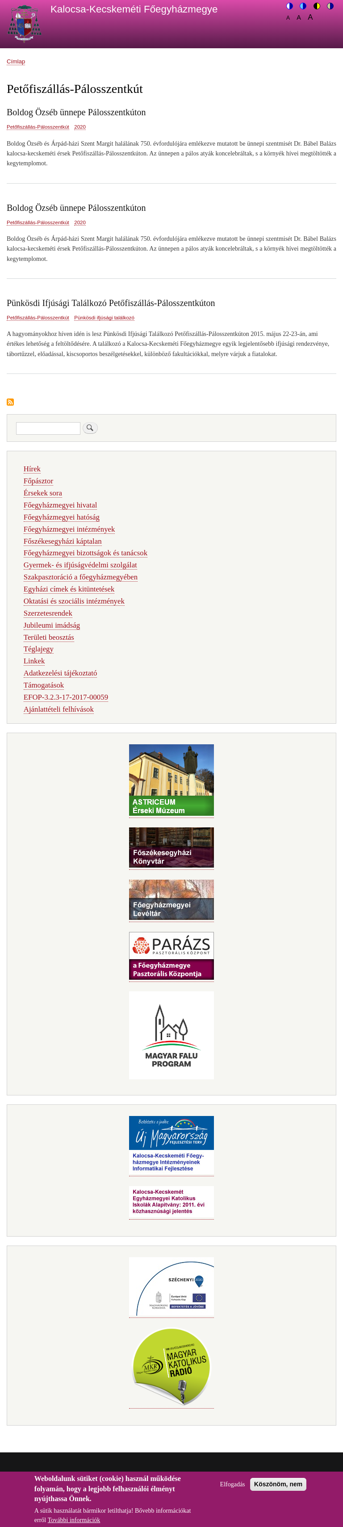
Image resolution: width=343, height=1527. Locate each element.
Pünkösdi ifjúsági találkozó (104, 317)
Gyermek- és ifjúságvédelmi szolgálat (80, 565)
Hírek (32, 469)
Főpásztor (38, 481)
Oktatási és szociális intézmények (74, 601)
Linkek (34, 661)
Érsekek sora (43, 493)
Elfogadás (232, 1489)
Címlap (16, 61)
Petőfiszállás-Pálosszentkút (38, 127)
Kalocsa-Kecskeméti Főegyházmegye (134, 9)
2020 (80, 127)
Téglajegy (39, 649)
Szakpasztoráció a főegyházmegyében (81, 577)
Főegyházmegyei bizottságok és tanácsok (85, 553)
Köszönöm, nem (278, 1489)
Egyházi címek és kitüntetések (69, 589)
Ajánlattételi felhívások (59, 709)
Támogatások (44, 685)
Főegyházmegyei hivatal (60, 505)
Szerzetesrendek (48, 613)
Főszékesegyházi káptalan (63, 541)
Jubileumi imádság (52, 625)
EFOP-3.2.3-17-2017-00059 (66, 697)
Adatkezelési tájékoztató (60, 673)
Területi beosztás (49, 637)
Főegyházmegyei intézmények (69, 529)
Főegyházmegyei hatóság (62, 517)
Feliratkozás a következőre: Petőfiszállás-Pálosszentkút (10, 403)
